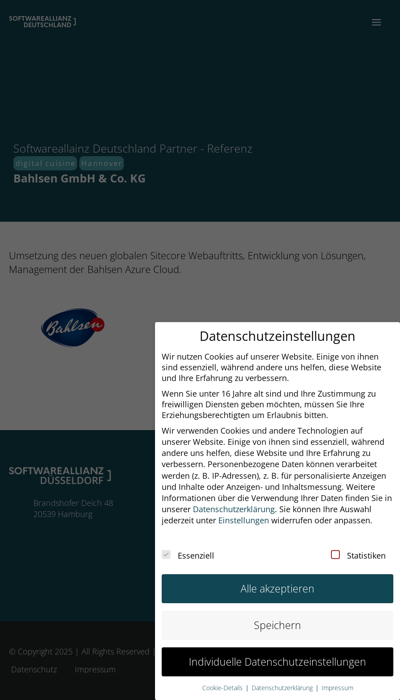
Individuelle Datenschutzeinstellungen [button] (277, 656)
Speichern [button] (277, 619)
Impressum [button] (337, 682)
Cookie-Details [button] (223, 682)
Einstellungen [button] (243, 514)
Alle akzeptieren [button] (277, 582)
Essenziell (188, 549)
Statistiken (358, 549)
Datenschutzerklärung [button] (234, 502)
